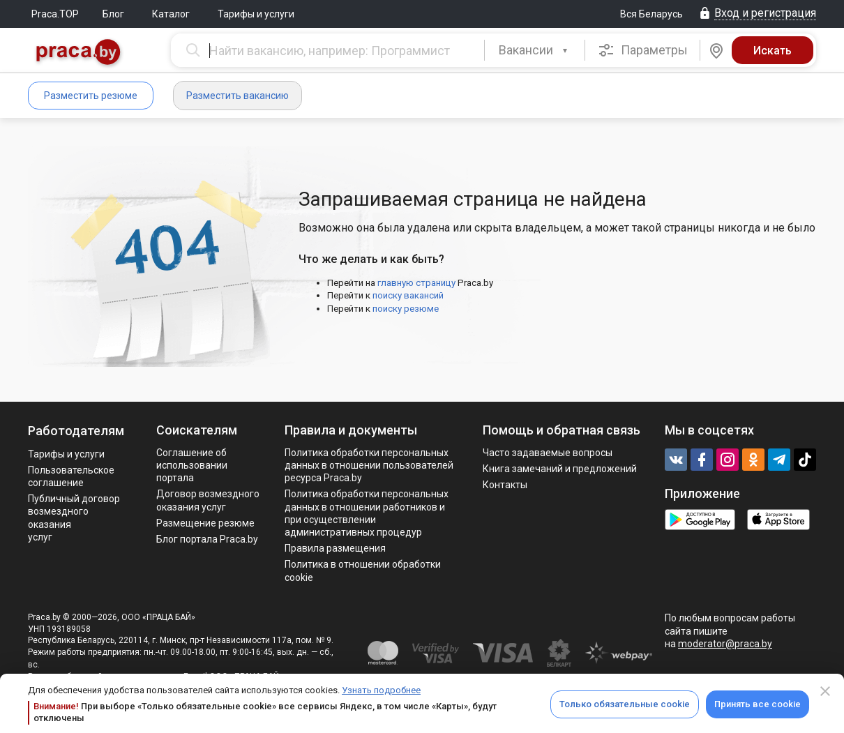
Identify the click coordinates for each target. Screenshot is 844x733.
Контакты (505, 484)
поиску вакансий (408, 295)
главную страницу (416, 283)
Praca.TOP (55, 14)
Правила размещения (335, 548)
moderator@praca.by (725, 643)
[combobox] (535, 50)
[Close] (825, 691)
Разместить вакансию (237, 95)
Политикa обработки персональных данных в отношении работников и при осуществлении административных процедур (367, 513)
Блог (113, 14)
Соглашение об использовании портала (191, 465)
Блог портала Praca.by (207, 539)
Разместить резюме (90, 95)
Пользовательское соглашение (71, 476)
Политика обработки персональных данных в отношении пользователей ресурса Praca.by (369, 465)
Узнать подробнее (381, 690)
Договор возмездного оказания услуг (207, 500)
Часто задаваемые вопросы (547, 452)
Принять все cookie (757, 704)
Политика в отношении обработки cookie (363, 570)
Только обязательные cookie (624, 704)
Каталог (171, 14)
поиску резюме (405, 308)
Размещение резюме (205, 523)
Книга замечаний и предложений (560, 468)
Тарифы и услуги (256, 14)
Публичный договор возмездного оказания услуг (74, 518)
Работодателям (76, 430)
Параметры (643, 50)
